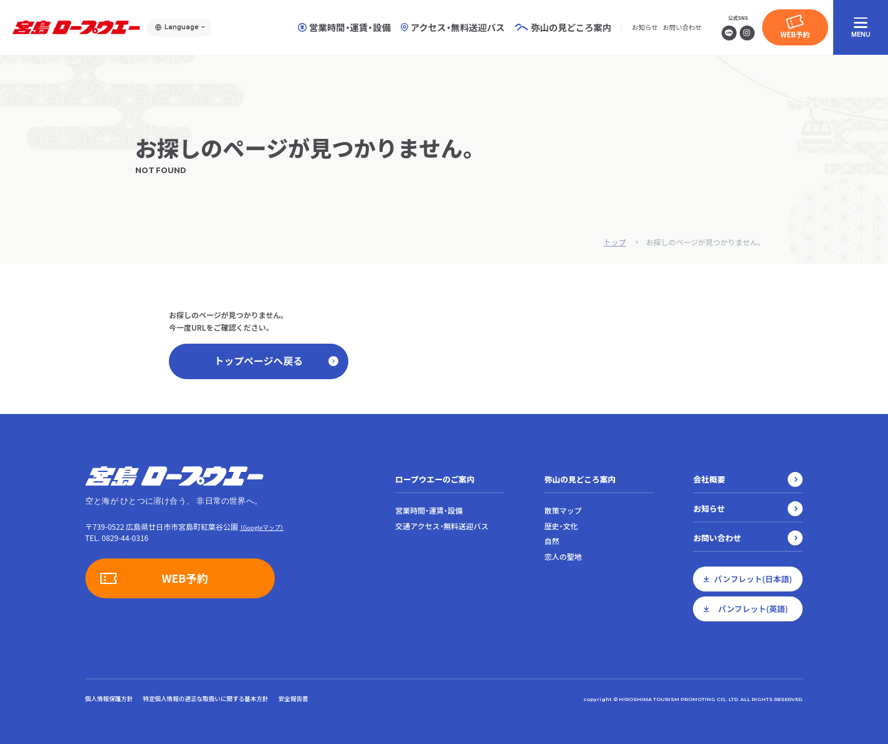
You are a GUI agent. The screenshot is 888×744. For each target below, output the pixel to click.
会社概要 (709, 479)
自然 (551, 542)
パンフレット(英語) (753, 609)
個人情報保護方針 (109, 698)
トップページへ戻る (276, 361)
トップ (614, 242)
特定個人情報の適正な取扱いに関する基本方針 (205, 698)
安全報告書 (293, 698)
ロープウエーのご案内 (434, 479)
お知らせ (644, 27)
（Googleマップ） (262, 527)
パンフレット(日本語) (753, 579)
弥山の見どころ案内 (580, 479)
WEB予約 (794, 34)
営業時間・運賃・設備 (344, 27)
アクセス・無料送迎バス (453, 27)
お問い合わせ (681, 27)
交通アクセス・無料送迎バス (441, 526)
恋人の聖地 (562, 557)
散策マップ (562, 511)
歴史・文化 (561, 526)
